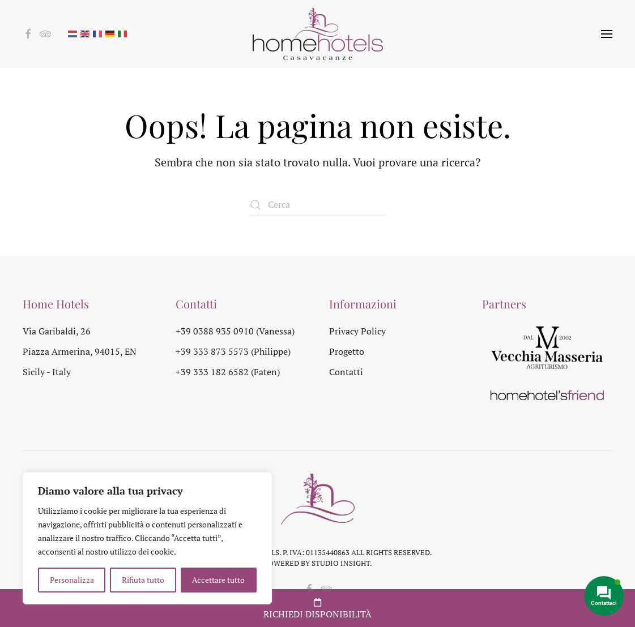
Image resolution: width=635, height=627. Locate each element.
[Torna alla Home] (318, 34)
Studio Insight (341, 563)
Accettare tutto (218, 579)
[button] (606, 34)
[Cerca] (318, 205)
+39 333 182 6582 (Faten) (228, 372)
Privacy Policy (357, 331)
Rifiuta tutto (143, 579)
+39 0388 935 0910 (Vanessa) (235, 331)
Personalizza (72, 579)
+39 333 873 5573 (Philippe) (233, 351)
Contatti (346, 372)
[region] (147, 538)
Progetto (346, 351)
